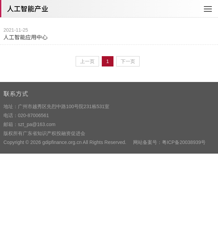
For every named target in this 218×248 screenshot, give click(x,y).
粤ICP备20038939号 (184, 142)
